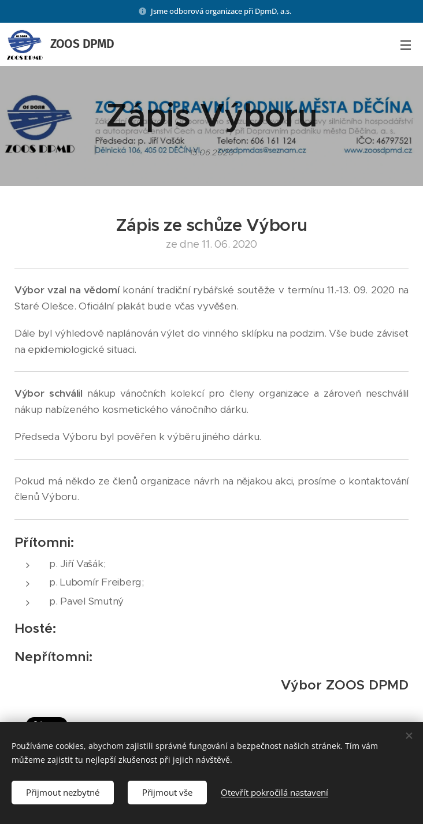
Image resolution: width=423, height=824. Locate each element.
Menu (405, 45)
